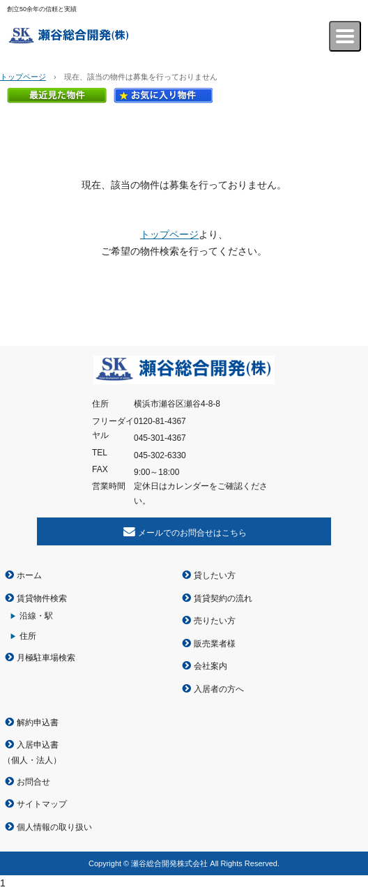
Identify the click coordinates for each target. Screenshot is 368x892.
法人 (44, 760)
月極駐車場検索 (46, 658)
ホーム (29, 575)
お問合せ (33, 782)
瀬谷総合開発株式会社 (82, 36)
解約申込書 (38, 722)
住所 (28, 636)
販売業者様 (215, 644)
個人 (19, 760)
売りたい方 (215, 621)
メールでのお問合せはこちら (192, 533)
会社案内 (210, 666)
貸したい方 (215, 575)
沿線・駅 (36, 616)
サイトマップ (42, 804)
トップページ (23, 77)
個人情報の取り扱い (54, 827)
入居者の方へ (219, 689)
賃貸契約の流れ (223, 598)
